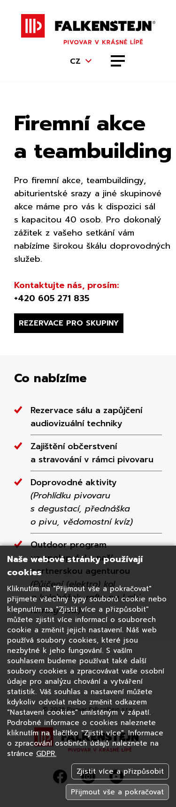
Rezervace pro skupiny (69, 323)
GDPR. (46, 753)
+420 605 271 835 (51, 298)
